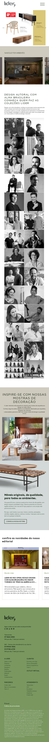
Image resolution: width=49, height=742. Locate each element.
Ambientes (7, 665)
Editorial (6, 673)
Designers (7, 667)
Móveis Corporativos (32, 665)
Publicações (7, 671)
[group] (23, 70)
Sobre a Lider (8, 661)
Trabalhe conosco (32, 691)
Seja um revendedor (10, 687)
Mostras (6, 669)
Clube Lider (7, 685)
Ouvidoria (29, 689)
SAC (28, 687)
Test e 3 (6, 689)
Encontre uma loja (32, 661)
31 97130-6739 (9, 649)
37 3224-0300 (9, 637)
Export (6, 675)
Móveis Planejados (32, 663)
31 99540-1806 (9, 647)
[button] (3, 27)
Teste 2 (29, 667)
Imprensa (29, 693)
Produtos (6, 663)
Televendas (30, 685)
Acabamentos (8, 677)
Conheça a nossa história (15, 521)
